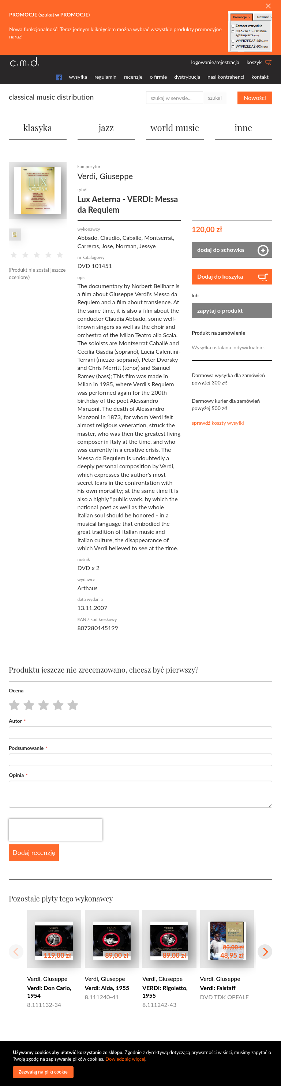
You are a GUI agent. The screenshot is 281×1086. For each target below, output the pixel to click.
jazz (106, 127)
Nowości (255, 97)
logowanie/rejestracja (215, 62)
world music (174, 127)
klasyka (37, 127)
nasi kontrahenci (225, 77)
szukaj (215, 97)
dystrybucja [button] (187, 77)
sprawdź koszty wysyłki (218, 423)
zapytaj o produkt (220, 310)
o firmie (158, 77)
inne (243, 127)
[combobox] (174, 98)
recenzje (133, 77)
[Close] (268, 6)
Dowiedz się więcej (125, 1059)
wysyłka (78, 77)
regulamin (105, 77)
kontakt (260, 77)
